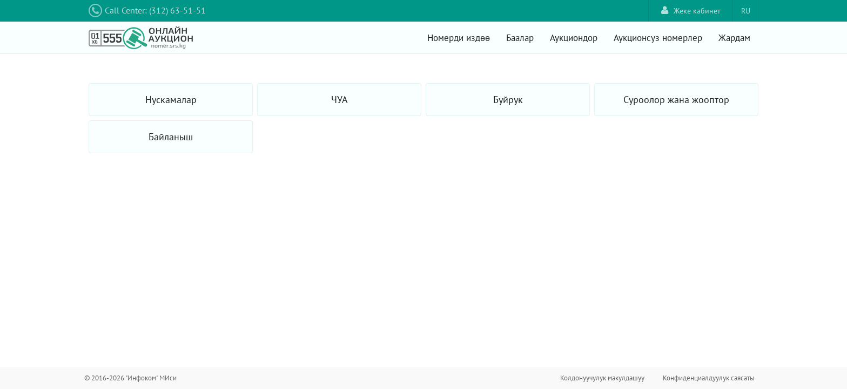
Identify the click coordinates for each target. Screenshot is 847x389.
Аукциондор (573, 38)
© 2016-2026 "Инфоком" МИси (130, 378)
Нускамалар (171, 99)
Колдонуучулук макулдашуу (602, 378)
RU (745, 11)
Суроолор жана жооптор (676, 99)
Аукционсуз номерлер (658, 38)
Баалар (520, 38)
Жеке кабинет (691, 10)
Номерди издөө (458, 38)
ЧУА (339, 99)
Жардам (734, 38)
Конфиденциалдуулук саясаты (709, 378)
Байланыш (171, 137)
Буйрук (508, 99)
